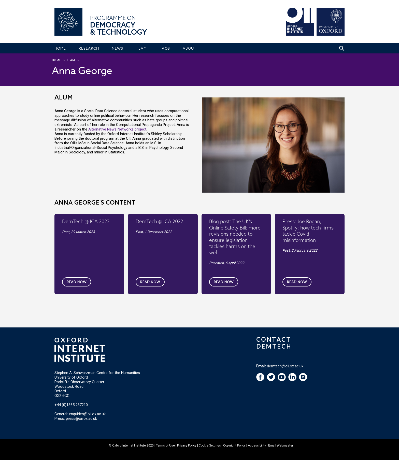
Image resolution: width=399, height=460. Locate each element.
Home (56, 60)
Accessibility (257, 445)
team (70, 60)
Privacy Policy (186, 445)
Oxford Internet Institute (129, 445)
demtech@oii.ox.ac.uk (285, 366)
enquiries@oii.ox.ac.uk (87, 414)
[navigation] (282, 380)
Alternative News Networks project (117, 129)
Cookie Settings (210, 445)
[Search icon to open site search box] (342, 48)
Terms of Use (165, 445)
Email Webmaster (280, 445)
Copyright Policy (234, 445)
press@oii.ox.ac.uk (81, 418)
